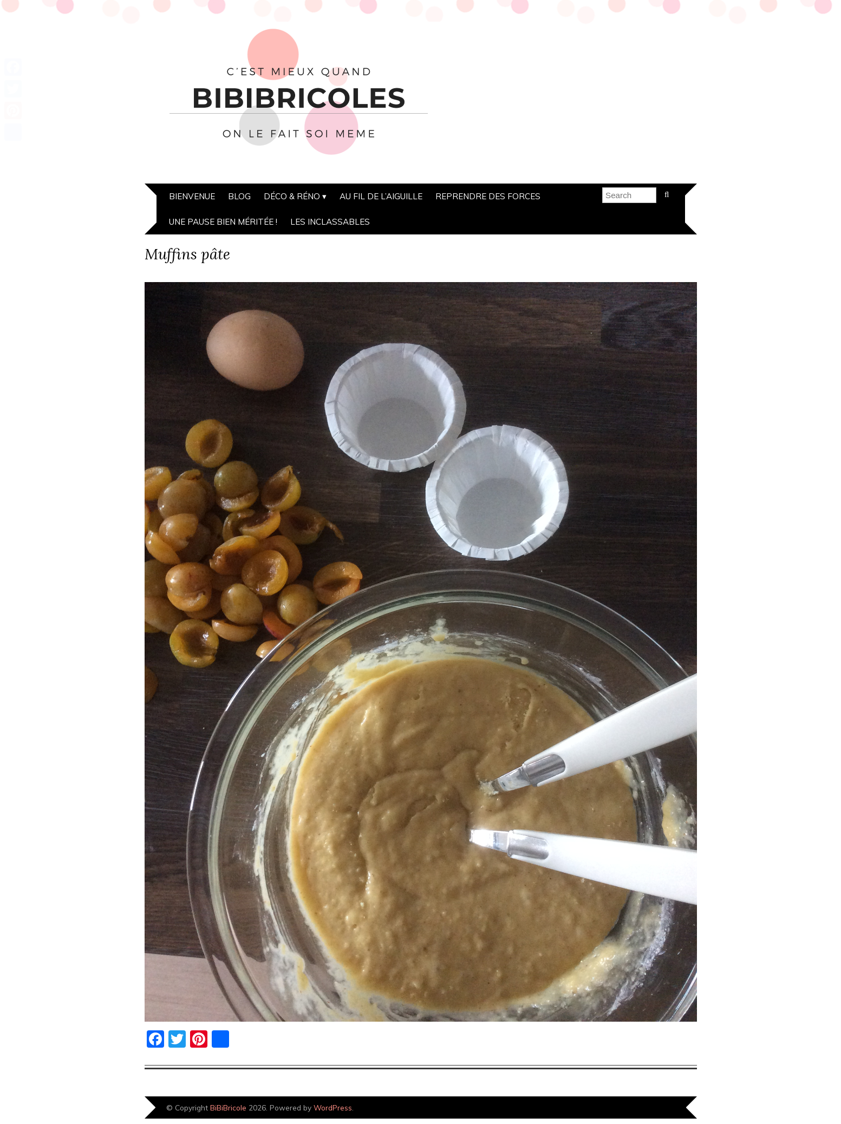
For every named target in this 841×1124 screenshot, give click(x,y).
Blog (239, 196)
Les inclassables (330, 222)
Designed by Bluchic (660, 1109)
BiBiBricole (228, 1107)
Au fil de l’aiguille (381, 196)
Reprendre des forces (487, 196)
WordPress (333, 1107)
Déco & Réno (292, 196)
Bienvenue (192, 196)
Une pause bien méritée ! (223, 222)
